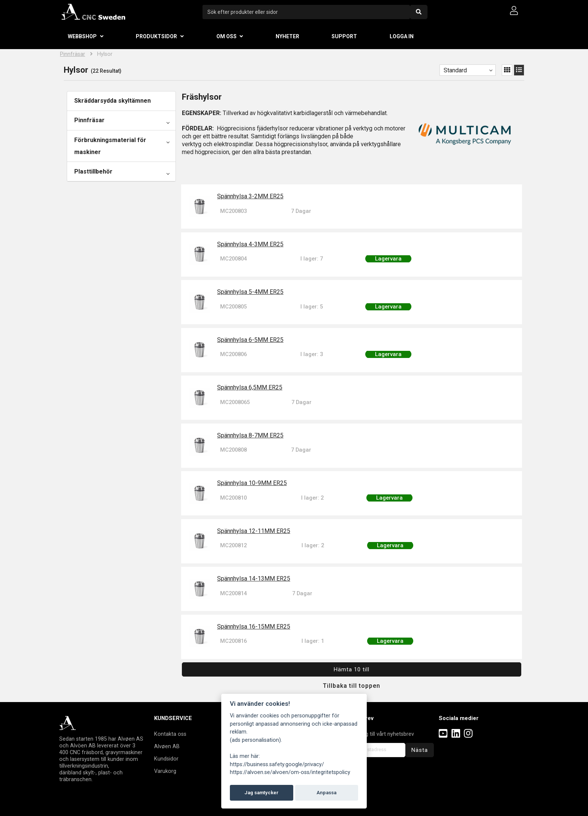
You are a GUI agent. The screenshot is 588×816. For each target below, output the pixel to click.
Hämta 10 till (351, 669)
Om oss (226, 36)
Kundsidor (166, 759)
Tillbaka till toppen (351, 685)
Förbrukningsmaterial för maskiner (110, 146)
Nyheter (287, 36)
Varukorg (165, 771)
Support (344, 36)
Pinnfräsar (72, 54)
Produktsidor (156, 36)
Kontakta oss (170, 734)
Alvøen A (165, 746)
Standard (455, 70)
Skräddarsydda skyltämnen (112, 100)
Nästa (419, 750)
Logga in (402, 36)
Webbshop (82, 36)
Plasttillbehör (93, 171)
